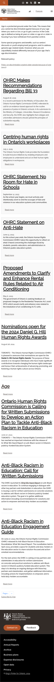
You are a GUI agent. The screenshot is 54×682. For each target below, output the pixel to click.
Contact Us (12, 627)
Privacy (7, 669)
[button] (30, 11)
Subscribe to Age (8, 597)
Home (4, 19)
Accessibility (10, 640)
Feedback (31, 627)
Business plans (11, 654)
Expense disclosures (14, 659)
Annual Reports (11, 645)
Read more (9, 124)
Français (39, 11)
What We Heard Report (30, 483)
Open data (9, 664)
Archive (7, 649)
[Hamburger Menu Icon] (52, 11)
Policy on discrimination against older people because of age (26, 65)
